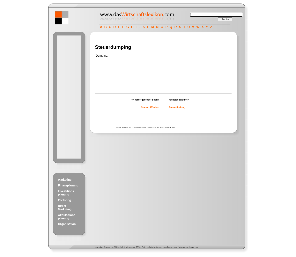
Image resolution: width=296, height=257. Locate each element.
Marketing (65, 179)
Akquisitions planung (66, 216)
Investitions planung (66, 193)
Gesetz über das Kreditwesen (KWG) (161, 127)
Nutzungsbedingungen (188, 247)
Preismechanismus (139, 127)
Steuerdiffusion (150, 107)
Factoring (64, 200)
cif (130, 127)
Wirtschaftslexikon (122, 247)
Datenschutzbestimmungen (154, 247)
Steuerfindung (177, 107)
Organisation (67, 224)
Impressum (172, 247)
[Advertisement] (69, 97)
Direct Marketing (65, 207)
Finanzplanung (68, 185)
